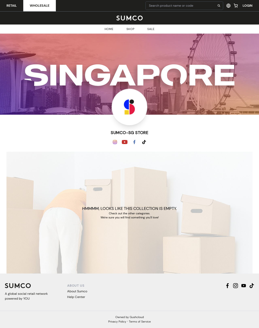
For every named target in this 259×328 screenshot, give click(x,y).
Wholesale (39, 5)
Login (248, 5)
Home (109, 29)
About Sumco (77, 291)
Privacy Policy (117, 321)
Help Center (76, 297)
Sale (150, 29)
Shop (130, 29)
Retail (11, 5)
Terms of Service (140, 321)
